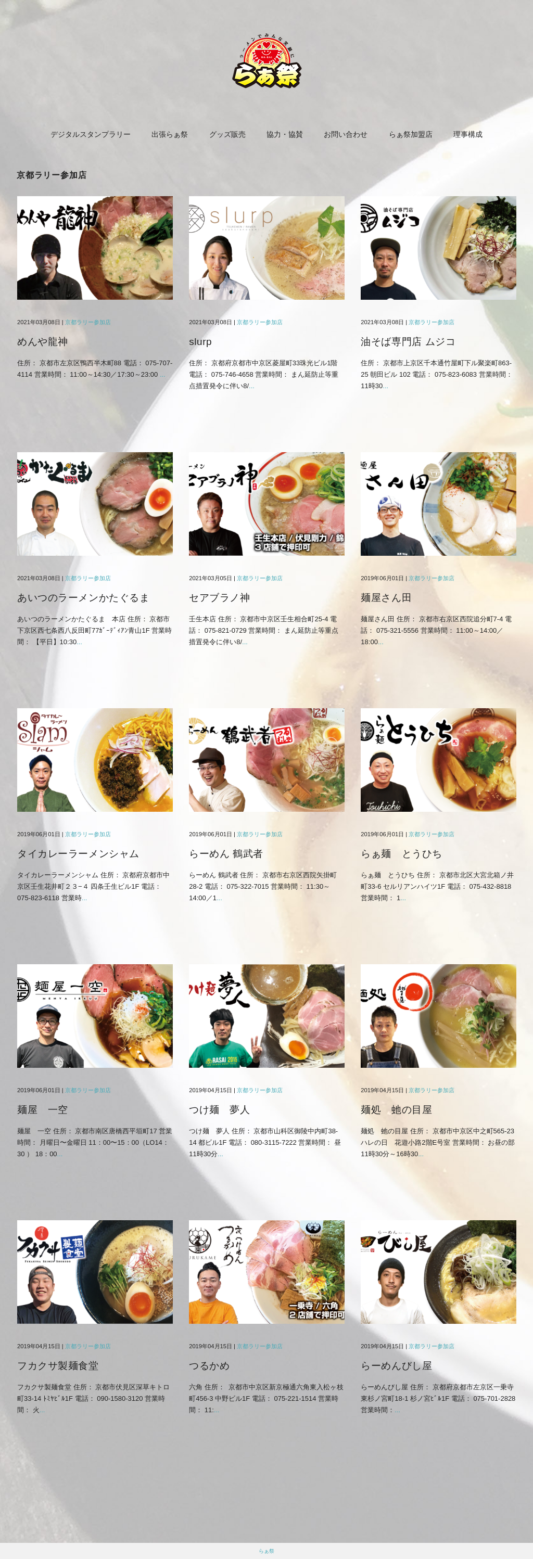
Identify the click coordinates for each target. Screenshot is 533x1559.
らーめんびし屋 (396, 1365)
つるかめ (209, 1365)
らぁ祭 (266, 1551)
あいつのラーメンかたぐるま (83, 597)
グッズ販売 (227, 134)
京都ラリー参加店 (88, 322)
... (163, 374)
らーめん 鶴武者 (226, 853)
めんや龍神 (42, 341)
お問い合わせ (345, 134)
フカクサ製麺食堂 (58, 1365)
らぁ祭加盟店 (411, 134)
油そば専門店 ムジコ (408, 341)
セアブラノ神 (219, 597)
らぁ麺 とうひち (401, 853)
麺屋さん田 (386, 597)
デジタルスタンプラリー (90, 134)
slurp (200, 341)
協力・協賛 (284, 134)
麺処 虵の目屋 (396, 1109)
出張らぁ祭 (169, 134)
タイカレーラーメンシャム (78, 853)
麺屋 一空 (42, 1109)
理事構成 (468, 134)
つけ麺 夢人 (219, 1109)
